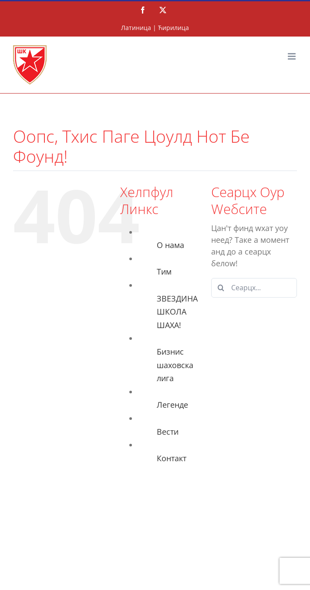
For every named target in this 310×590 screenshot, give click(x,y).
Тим (164, 271)
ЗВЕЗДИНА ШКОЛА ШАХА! (177, 311)
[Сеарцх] (221, 288)
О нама (170, 245)
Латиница (136, 27)
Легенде (172, 404)
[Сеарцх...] (254, 288)
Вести (168, 431)
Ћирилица (173, 27)
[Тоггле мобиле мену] (292, 56)
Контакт (171, 458)
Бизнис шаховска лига (175, 364)
